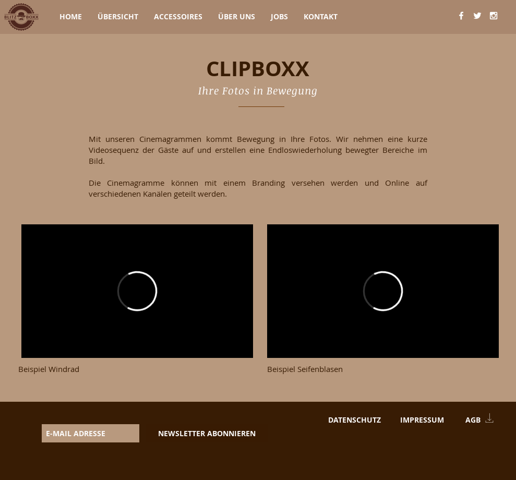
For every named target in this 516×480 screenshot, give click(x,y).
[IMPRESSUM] (422, 420)
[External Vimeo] (137, 291)
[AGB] (473, 420)
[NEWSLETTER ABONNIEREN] (207, 433)
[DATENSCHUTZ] (354, 420)
